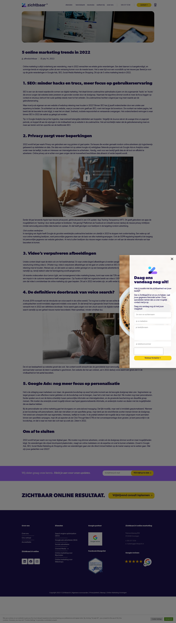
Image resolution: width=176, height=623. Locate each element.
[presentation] (148, 351)
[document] (88, 311)
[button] (172, 259)
